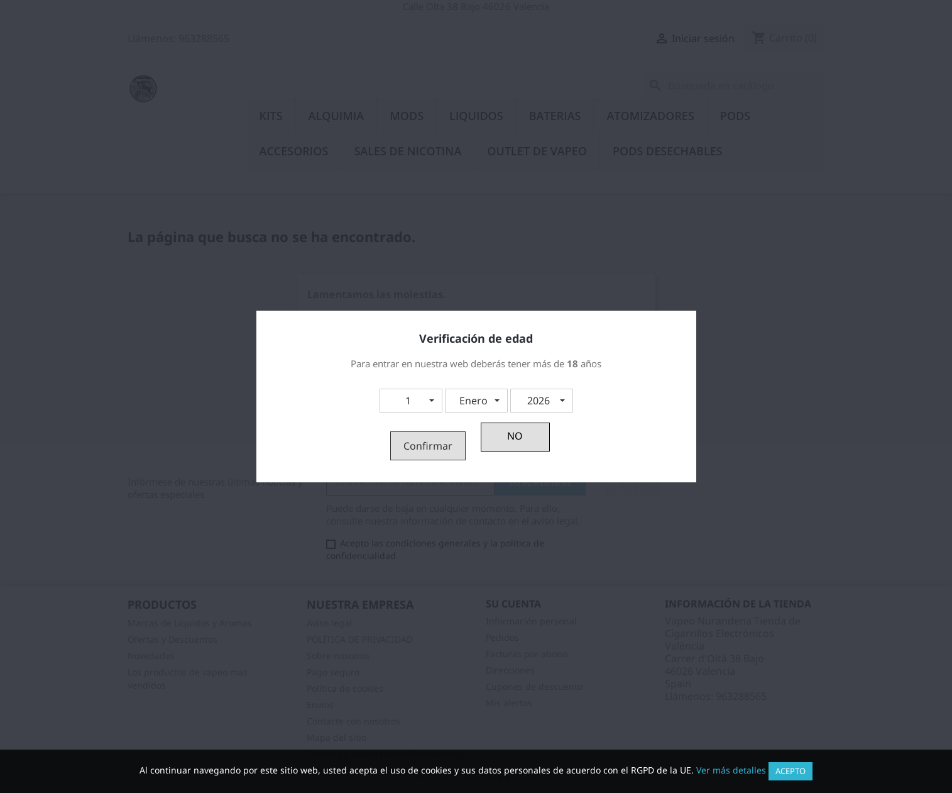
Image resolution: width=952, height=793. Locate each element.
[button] (411, 401)
